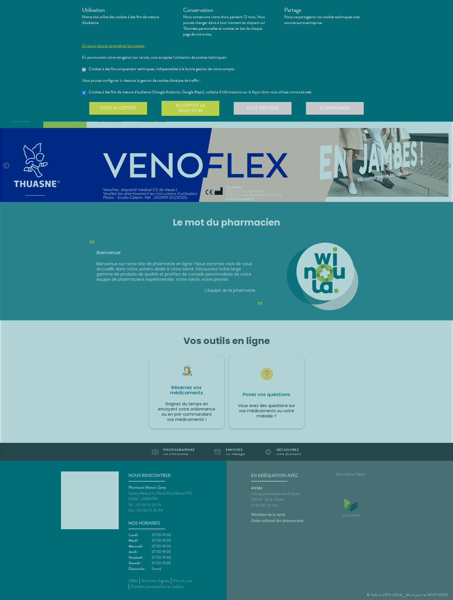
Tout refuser (262, 108)
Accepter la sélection (190, 108)
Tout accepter (118, 108)
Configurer (335, 108)
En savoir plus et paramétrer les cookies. (113, 46)
